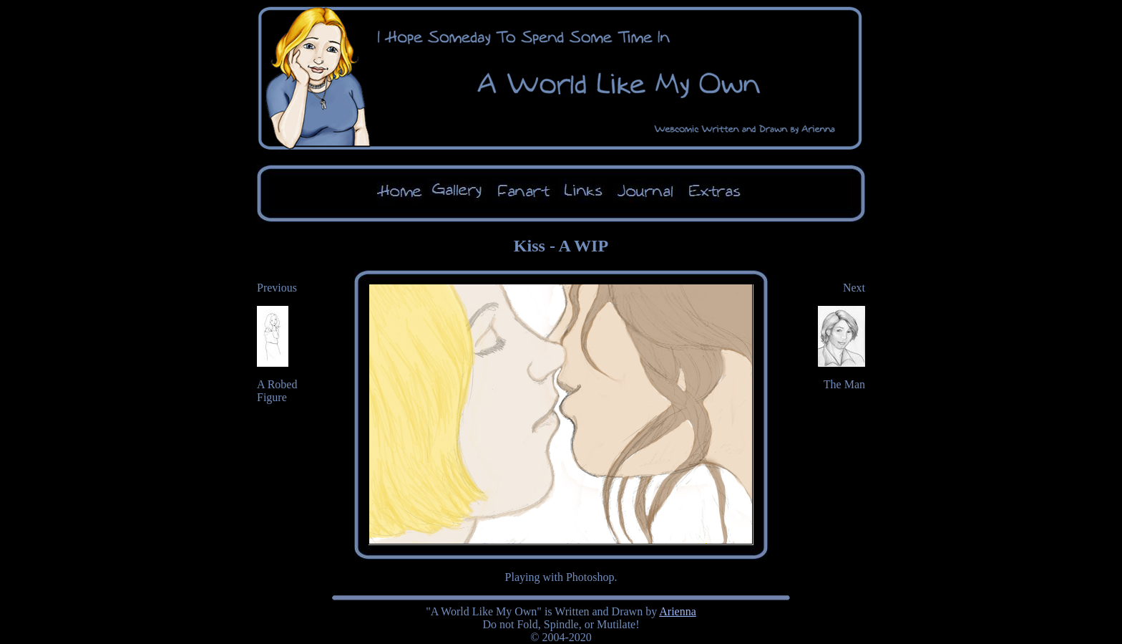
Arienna (677, 611)
